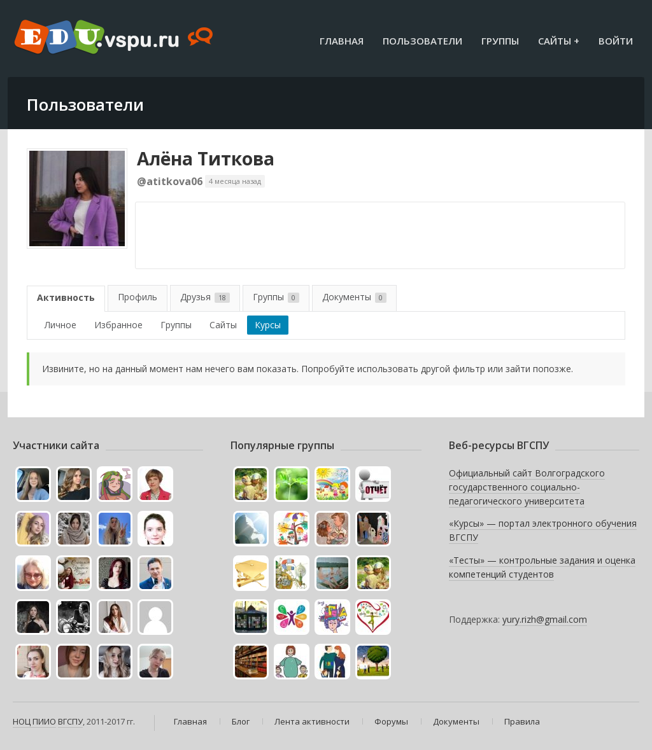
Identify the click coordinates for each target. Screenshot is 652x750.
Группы (500, 40)
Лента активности (312, 721)
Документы (354, 297)
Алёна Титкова (205, 158)
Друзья (205, 297)
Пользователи (422, 40)
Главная (342, 40)
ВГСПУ (70, 721)
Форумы (391, 721)
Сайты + (558, 40)
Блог (241, 721)
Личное (60, 325)
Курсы (268, 325)
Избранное (118, 325)
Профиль (137, 297)
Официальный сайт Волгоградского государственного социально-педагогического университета (527, 486)
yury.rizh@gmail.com (544, 619)
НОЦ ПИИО (34, 721)
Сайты (223, 325)
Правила (522, 721)
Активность (66, 297)
